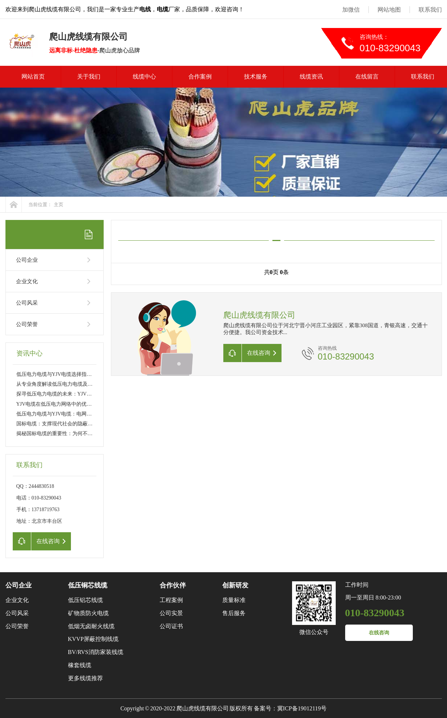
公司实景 (171, 613)
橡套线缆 (79, 665)
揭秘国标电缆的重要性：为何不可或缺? (60, 433)
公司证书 (171, 626)
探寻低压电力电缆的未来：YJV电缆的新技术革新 (72, 394)
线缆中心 (144, 76)
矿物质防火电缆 (88, 613)
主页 (58, 204)
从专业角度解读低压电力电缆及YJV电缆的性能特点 (74, 384)
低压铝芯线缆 (85, 600)
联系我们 (430, 10)
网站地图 (389, 10)
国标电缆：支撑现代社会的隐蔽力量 (57, 423)
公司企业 (27, 260)
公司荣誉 (27, 324)
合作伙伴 (173, 585)
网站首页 (33, 76)
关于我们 (88, 76)
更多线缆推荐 (85, 678)
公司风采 (27, 303)
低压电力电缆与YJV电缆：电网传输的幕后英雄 (69, 414)
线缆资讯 (311, 76)
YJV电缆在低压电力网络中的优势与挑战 (61, 404)
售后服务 (234, 613)
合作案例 (200, 76)
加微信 (351, 10)
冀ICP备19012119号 (302, 708)
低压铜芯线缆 (87, 585)
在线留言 (367, 76)
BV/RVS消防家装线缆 (96, 652)
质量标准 (234, 600)
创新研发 (235, 585)
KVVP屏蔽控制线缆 (93, 639)
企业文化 (27, 281)
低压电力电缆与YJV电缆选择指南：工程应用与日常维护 (79, 374)
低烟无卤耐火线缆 (91, 626)
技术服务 (255, 76)
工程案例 (171, 600)
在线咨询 (379, 632)
